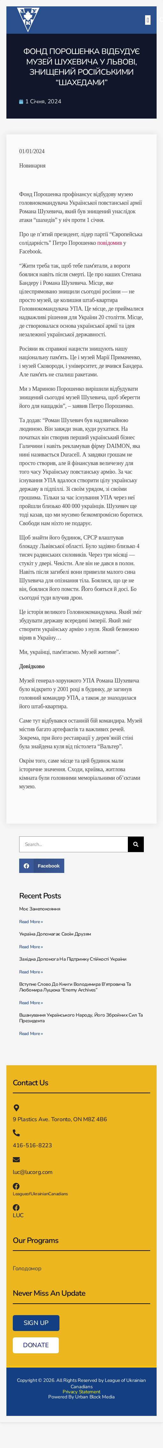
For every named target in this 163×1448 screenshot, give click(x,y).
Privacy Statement (81, 1392)
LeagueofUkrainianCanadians (40, 1194)
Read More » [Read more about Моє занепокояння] (31, 922)
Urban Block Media (94, 1397)
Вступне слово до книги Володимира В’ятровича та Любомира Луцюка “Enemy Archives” (75, 987)
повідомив (109, 243)
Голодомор (27, 1268)
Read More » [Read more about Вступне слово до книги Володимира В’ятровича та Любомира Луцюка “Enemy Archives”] (31, 1003)
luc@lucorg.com (33, 1172)
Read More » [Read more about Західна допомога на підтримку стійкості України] (31, 972)
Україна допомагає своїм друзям (55, 934)
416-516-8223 (32, 1145)
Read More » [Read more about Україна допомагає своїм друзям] (31, 947)
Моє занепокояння (40, 909)
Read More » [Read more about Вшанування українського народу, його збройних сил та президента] (31, 1034)
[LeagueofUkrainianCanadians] (16, 1186)
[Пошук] (136, 844)
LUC (18, 1215)
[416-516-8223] (16, 1132)
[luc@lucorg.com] (16, 1159)
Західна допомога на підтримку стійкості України (73, 959)
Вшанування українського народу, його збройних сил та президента (81, 1018)
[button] (148, 20)
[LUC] (16, 1207)
